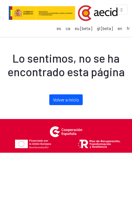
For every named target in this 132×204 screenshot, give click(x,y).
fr (128, 28)
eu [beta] (83, 28)
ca (68, 28)
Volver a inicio (66, 99)
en (120, 28)
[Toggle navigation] (121, 10)
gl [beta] (105, 28)
